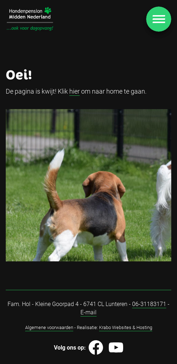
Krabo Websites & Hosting (125, 327)
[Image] (29, 18)
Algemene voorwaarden (49, 327)
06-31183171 (149, 303)
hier (74, 91)
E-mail (88, 312)
